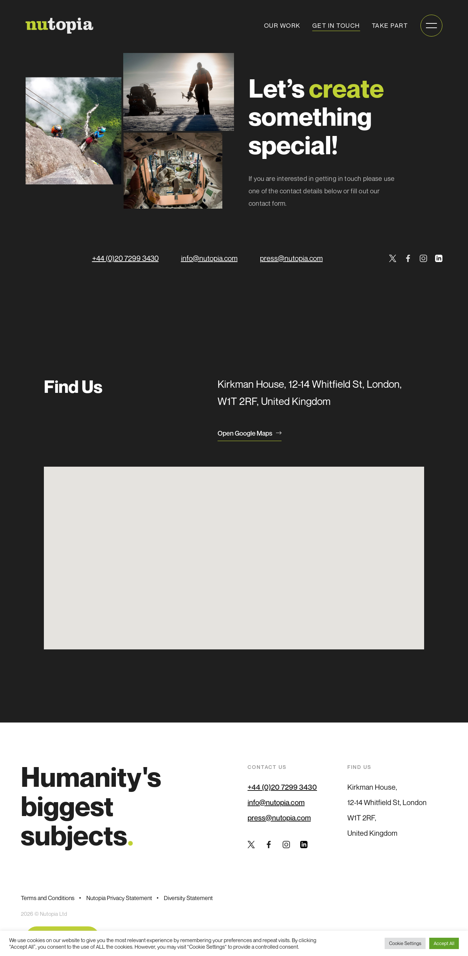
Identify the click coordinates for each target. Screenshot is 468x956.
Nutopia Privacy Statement (119, 898)
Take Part (390, 25)
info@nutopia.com (209, 258)
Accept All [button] (444, 943)
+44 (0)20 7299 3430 (125, 258)
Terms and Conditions (48, 898)
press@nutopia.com (291, 258)
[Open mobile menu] (431, 26)
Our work (282, 25)
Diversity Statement (188, 898)
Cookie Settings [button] (405, 943)
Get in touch (336, 25)
